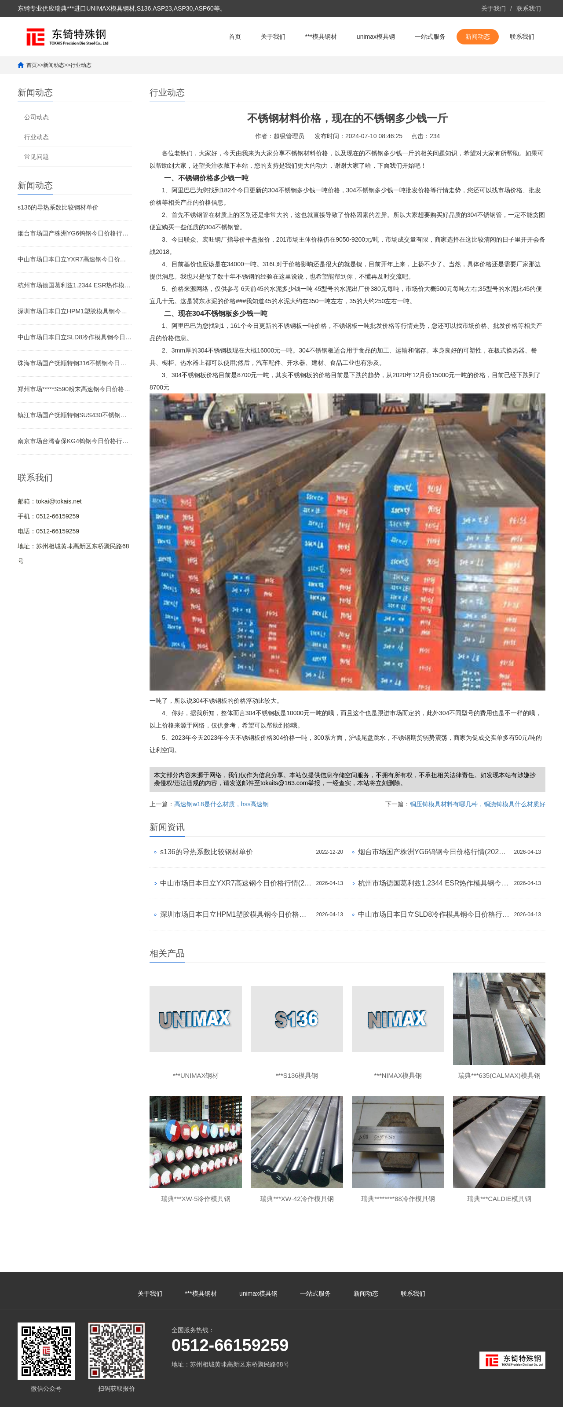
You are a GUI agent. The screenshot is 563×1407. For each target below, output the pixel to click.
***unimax (461, 1396)
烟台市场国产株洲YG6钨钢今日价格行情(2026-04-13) (75, 233)
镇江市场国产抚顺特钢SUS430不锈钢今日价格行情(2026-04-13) (75, 415)
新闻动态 (477, 36)
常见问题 (36, 156)
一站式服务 (430, 36)
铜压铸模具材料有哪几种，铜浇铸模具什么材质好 (477, 804)
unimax (438, 1396)
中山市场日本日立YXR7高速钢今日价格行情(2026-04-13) (75, 259)
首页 (235, 36)
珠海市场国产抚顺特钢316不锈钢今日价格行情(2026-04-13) (75, 363)
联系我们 (528, 8)
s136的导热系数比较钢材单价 (58, 207)
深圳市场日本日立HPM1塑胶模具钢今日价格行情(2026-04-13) (75, 311)
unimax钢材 (491, 1396)
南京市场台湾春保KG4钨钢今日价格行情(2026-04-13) (75, 441)
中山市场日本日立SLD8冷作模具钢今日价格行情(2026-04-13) (75, 337)
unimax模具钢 (376, 36)
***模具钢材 (321, 36)
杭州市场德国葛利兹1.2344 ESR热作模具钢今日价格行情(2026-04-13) (75, 285)
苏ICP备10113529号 (250, 1396)
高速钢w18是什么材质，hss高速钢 (221, 804)
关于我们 (493, 8)
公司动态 (36, 117)
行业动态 (80, 65)
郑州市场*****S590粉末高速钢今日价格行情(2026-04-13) (75, 389)
